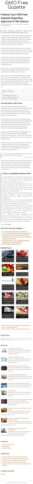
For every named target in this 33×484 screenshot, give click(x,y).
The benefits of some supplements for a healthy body (20, 399)
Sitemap (3, 474)
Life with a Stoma (12, 390)
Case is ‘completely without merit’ (11, 97)
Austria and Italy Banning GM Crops (11, 244)
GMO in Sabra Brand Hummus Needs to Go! (18, 329)
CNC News (8, 224)
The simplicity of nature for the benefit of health (18, 383)
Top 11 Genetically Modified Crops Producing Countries (16, 233)
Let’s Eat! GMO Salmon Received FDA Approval (14, 231)
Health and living (5, 25)
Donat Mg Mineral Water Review (15, 348)
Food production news (22, 24)
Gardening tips (6, 446)
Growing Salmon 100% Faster (10, 95)
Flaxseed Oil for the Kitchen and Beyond (17, 374)
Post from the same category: (10, 99)
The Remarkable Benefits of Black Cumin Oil (18, 366)
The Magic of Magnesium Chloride (16, 357)
